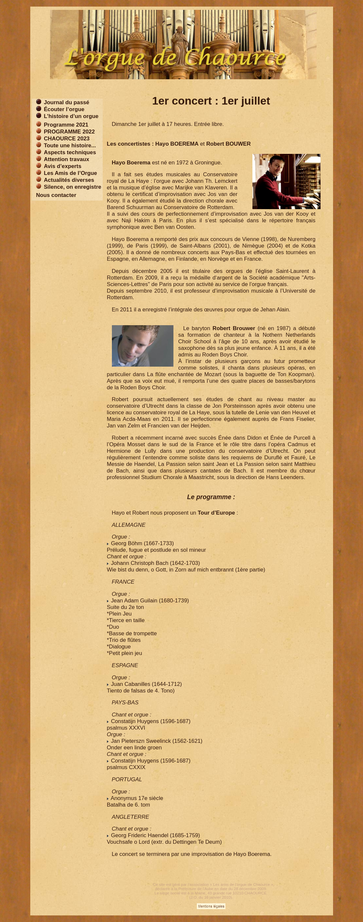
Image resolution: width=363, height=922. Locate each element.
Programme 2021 (66, 125)
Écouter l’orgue (64, 109)
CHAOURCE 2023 (67, 138)
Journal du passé (66, 102)
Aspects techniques (70, 152)
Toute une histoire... (70, 145)
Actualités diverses (69, 180)
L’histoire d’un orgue (71, 116)
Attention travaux (66, 159)
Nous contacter (56, 195)
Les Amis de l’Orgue (70, 173)
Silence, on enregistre (72, 187)
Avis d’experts (62, 166)
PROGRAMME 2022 (69, 132)
